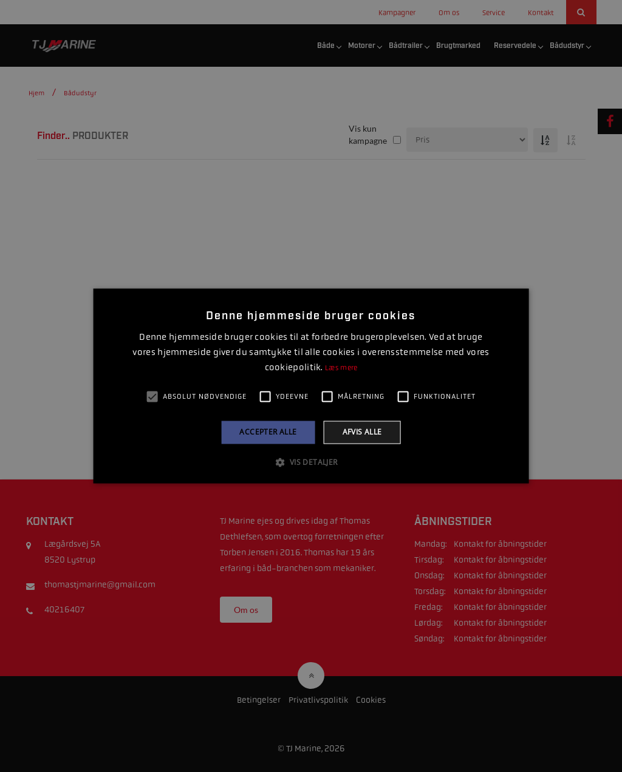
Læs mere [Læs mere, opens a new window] (341, 368)
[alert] (311, 386)
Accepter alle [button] (267, 432)
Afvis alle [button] (362, 432)
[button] (310, 462)
